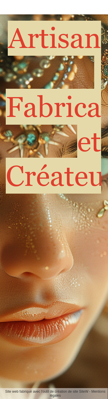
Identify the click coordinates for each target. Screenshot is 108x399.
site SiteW (80, 392)
